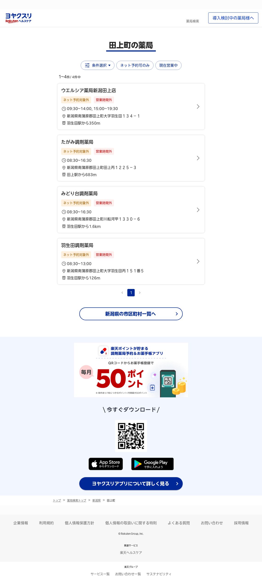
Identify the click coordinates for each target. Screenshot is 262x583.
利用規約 (46, 523)
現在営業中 (168, 65)
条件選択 (98, 65)
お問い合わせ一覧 (128, 574)
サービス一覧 (100, 574)
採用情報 (241, 523)
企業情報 (20, 523)
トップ (57, 500)
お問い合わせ (212, 523)
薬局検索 (192, 21)
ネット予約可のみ (135, 65)
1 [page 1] (131, 292)
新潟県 (96, 500)
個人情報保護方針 (79, 523)
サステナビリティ (159, 574)
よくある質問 (179, 523)
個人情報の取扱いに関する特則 (131, 523)
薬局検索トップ (76, 500)
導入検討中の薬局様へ (233, 18)
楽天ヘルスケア (131, 552)
